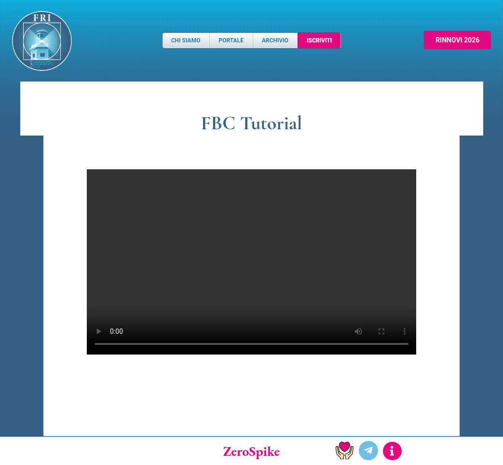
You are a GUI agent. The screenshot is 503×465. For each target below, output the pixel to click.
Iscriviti (319, 40)
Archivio (275, 40)
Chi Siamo (186, 40)
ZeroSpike (251, 451)
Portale (230, 40)
